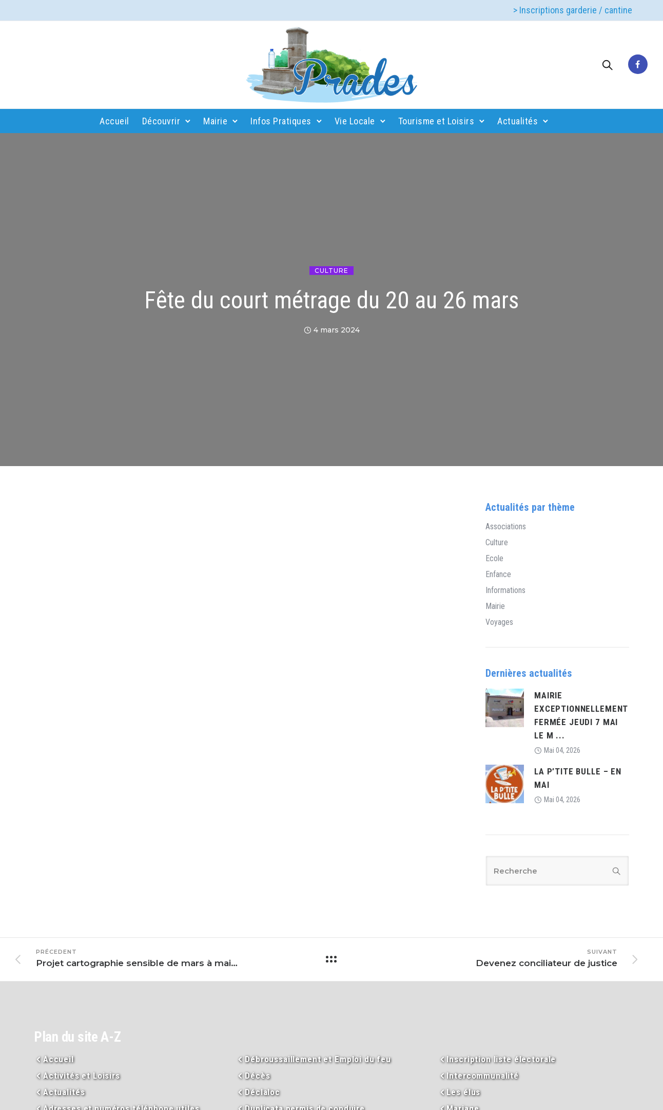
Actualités (517, 121)
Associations (505, 527)
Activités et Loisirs (81, 1075)
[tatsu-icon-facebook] (638, 64)
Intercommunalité (482, 1075)
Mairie (215, 121)
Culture (331, 270)
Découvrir (161, 121)
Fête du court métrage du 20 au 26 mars (331, 300)
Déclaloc (262, 1092)
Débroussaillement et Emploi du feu (318, 1059)
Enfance (498, 574)
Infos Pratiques (280, 121)
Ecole (494, 558)
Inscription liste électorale (501, 1059)
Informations (505, 590)
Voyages (499, 622)
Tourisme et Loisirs (436, 121)
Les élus (463, 1092)
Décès (257, 1075)
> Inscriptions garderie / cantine (572, 10)
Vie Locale (355, 121)
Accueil (114, 121)
